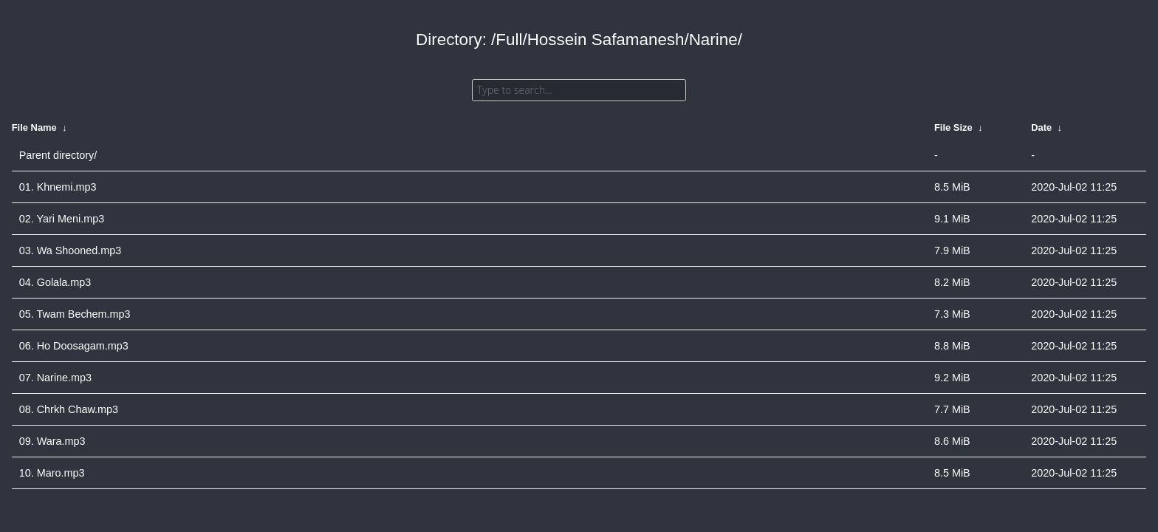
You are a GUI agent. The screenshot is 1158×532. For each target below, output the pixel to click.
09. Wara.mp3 (52, 441)
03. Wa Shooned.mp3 (70, 250)
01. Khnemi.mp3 (58, 187)
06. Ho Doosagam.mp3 (74, 346)
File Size (953, 127)
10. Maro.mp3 (52, 473)
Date (1041, 127)
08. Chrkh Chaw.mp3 (68, 409)
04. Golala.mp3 (55, 282)
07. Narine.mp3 (55, 377)
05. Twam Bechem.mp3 (75, 314)
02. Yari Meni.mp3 (61, 219)
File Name (34, 127)
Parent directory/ (58, 155)
